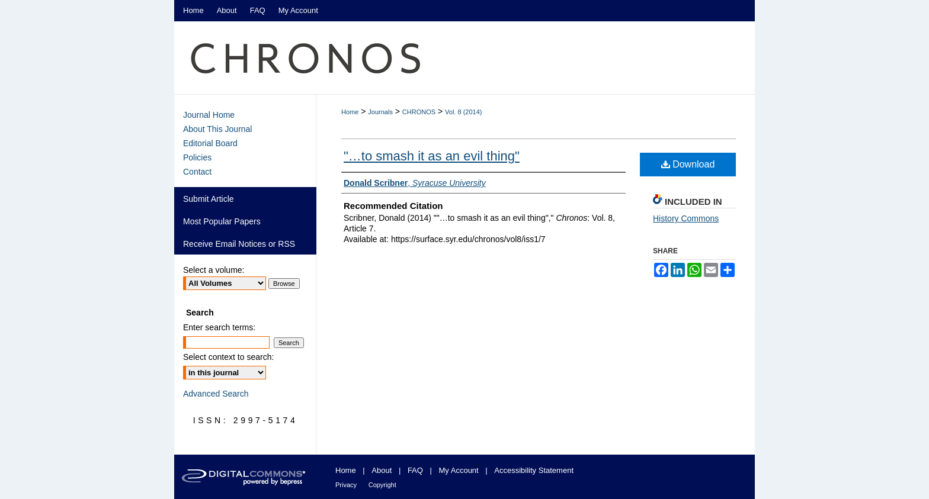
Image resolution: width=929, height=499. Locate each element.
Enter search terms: (219, 327)
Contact (197, 171)
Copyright (382, 484)
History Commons (686, 218)
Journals (380, 111)
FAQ (415, 470)
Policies (197, 157)
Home (349, 111)
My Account (459, 470)
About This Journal (217, 129)
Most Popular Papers (222, 221)
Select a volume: (214, 270)
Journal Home (209, 115)
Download (688, 164)
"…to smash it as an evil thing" (432, 156)
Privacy (346, 484)
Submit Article (208, 199)
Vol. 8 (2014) (463, 111)
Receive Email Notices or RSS (239, 244)
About (381, 470)
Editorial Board (210, 143)
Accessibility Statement (534, 470)
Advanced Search (216, 393)
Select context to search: (228, 357)
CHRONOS (418, 111)
